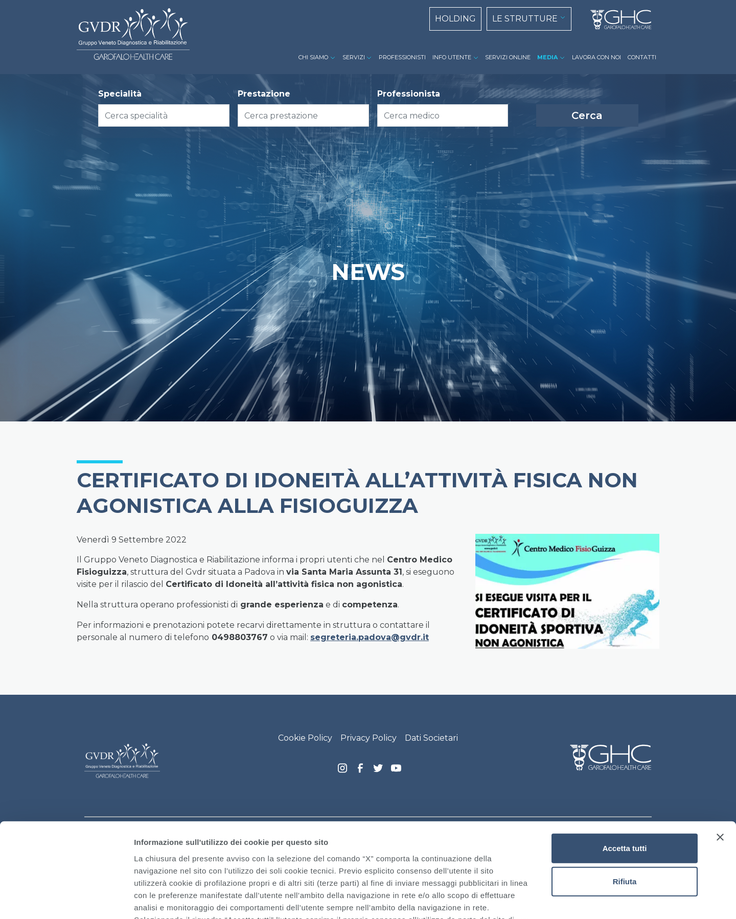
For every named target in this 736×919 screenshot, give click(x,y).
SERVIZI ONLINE (508, 57)
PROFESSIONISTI (402, 57)
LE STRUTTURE (525, 18)
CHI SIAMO (313, 57)
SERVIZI (353, 57)
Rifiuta (625, 796)
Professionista (408, 94)
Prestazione (264, 94)
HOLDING (455, 18)
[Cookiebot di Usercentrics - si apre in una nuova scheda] (66, 899)
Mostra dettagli (537, 898)
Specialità (120, 94)
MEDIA (547, 57)
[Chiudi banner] (720, 752)
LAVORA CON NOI (596, 57)
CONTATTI (642, 57)
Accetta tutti (625, 763)
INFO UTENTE (451, 57)
